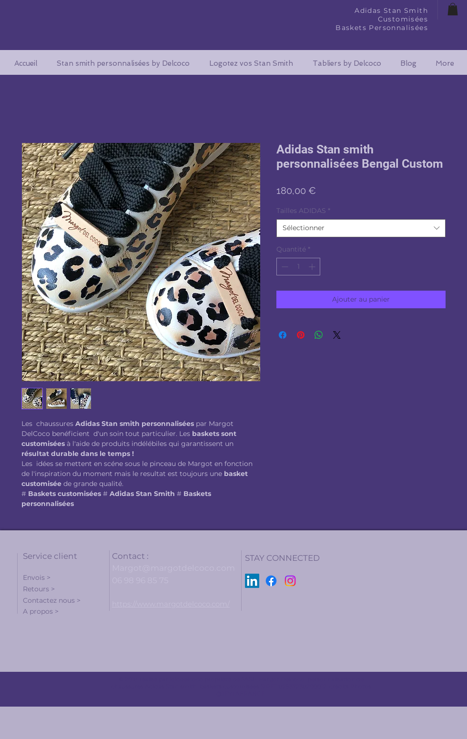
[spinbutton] (298, 266)
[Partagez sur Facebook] (282, 335)
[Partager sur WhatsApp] (319, 335)
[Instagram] (290, 581)
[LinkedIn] (252, 581)
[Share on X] (337, 335)
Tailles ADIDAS (303, 210)
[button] (452, 9)
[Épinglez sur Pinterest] (300, 335)
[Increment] (313, 266)
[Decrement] (284, 266)
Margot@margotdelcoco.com (173, 568)
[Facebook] (271, 581)
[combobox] (361, 228)
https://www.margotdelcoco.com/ (171, 603)
